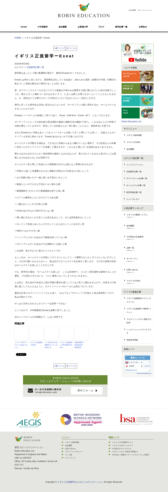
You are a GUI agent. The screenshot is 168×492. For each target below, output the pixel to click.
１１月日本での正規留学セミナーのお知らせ (51, 345)
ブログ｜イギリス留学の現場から (125, 452)
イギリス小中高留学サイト (122, 442)
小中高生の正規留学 (135, 237)
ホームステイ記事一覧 (135, 185)
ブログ (101, 27)
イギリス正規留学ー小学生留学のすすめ (66, 345)
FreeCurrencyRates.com (144, 373)
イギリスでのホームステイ (122, 445)
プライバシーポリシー (74, 452)
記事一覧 (130, 248)
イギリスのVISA (133, 142)
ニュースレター (133, 199)
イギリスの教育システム (136, 215)
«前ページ (59, 48)
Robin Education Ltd (131, 121)
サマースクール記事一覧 (136, 178)
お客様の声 (83, 27)
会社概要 (133, 10)
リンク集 (68, 455)
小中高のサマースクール (121, 449)
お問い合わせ (132, 270)
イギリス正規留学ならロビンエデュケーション (80, 482)
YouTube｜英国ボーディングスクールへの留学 (130, 455)
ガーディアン (132, 259)
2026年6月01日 (131, 370)
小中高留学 (42, 27)
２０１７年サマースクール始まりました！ (21, 345)
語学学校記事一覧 (134, 192)
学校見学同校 (132, 340)
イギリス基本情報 (134, 135)
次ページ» (71, 48)
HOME (24, 27)
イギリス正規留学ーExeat (44, 56)
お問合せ (143, 27)
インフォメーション (146, 10)
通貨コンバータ (137, 358)
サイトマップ (70, 458)
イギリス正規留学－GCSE (36, 344)
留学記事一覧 (121, 27)
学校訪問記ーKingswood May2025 (79, 345)
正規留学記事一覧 (35, 67)
